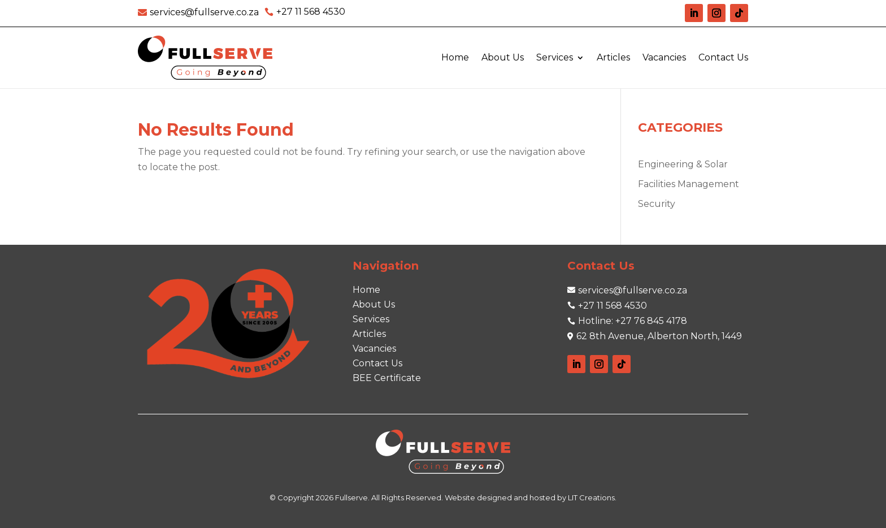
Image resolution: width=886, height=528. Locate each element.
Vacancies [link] (664, 57)
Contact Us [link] (723, 57)
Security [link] (656, 203)
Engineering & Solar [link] (683, 164)
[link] (198, 12)
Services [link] (554, 57)
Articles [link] (613, 57)
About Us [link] (502, 57)
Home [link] (455, 57)
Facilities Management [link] (688, 184)
